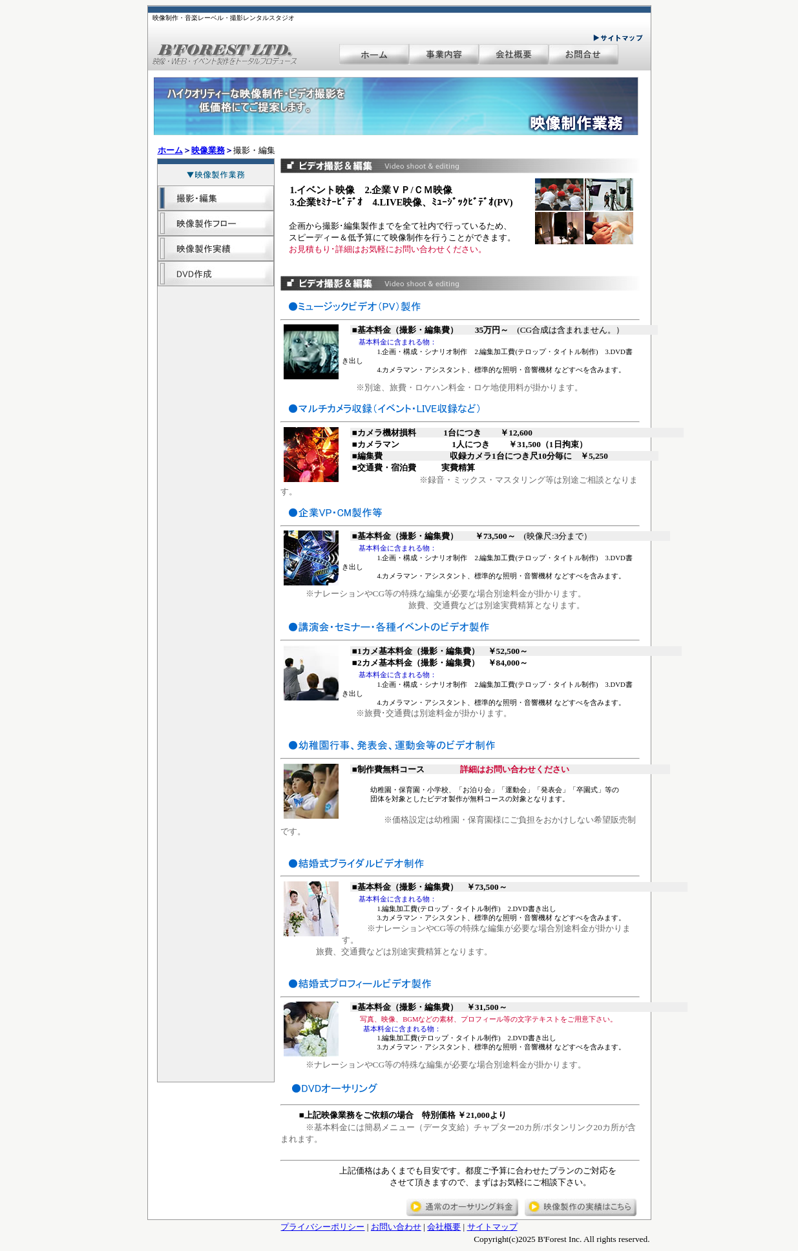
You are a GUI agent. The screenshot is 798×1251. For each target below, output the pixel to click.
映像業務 (208, 150)
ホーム (170, 150)
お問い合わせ (396, 1227)
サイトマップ (492, 1227)
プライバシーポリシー (322, 1227)
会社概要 (444, 1227)
